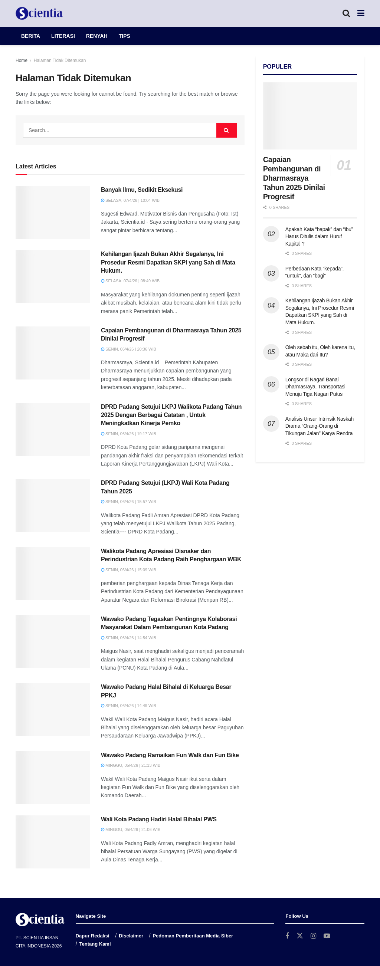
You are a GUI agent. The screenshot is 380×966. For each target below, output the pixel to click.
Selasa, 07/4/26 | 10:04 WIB (130, 200)
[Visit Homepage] (39, 13)
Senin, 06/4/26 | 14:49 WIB (128, 705)
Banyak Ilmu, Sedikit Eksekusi (142, 190)
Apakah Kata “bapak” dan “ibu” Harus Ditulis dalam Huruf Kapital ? (319, 236)
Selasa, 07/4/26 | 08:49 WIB (130, 281)
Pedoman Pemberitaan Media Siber (193, 936)
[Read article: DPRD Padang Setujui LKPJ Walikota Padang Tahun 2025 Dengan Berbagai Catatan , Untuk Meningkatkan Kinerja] (53, 429)
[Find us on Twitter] (300, 936)
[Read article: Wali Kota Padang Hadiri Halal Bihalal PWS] (53, 841)
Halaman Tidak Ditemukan (60, 60)
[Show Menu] (360, 13)
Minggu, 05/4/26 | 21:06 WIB (130, 829)
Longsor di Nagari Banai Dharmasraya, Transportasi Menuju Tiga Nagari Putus (315, 387)
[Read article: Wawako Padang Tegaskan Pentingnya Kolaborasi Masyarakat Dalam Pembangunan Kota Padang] (53, 641)
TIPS (124, 36)
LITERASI (63, 36)
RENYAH (97, 36)
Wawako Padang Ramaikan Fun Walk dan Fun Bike (170, 755)
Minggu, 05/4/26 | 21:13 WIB (130, 765)
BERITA (30, 36)
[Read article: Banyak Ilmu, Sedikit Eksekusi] (53, 212)
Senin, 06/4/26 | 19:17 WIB (128, 433)
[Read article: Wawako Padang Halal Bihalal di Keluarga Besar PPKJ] (53, 709)
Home (21, 60)
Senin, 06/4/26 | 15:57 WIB (128, 501)
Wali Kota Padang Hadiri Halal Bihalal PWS (159, 819)
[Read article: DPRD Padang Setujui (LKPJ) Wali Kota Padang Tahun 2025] (53, 505)
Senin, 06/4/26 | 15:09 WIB (128, 570)
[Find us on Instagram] (313, 936)
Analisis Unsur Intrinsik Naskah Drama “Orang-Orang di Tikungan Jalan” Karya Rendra (319, 426)
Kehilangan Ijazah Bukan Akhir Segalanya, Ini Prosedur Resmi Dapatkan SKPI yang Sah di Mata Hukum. (168, 262)
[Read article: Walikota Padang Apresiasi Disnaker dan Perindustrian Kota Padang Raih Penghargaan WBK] (53, 573)
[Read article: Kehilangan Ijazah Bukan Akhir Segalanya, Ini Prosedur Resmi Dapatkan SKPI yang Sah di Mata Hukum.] (53, 276)
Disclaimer (131, 936)
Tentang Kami (95, 944)
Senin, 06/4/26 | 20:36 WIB (128, 349)
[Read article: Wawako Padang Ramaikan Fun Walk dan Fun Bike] (53, 777)
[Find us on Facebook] (287, 936)
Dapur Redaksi (92, 936)
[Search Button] (346, 13)
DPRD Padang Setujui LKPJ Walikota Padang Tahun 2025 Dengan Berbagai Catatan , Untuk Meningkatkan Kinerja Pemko (171, 415)
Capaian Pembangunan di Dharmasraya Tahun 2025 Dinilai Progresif (294, 178)
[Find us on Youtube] (327, 936)
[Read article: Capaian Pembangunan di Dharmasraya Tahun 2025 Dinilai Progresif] (53, 353)
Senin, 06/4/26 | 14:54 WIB (128, 637)
